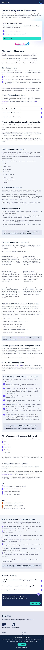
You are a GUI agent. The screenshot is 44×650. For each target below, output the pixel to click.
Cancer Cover (18, 365)
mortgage (4, 60)
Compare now (34, 603)
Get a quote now (8, 38)
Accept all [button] (22, 644)
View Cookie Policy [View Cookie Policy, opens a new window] (33, 641)
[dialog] (22, 642)
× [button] (42, 637)
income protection (7, 474)
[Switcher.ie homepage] (6, 2)
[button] (22, 647)
